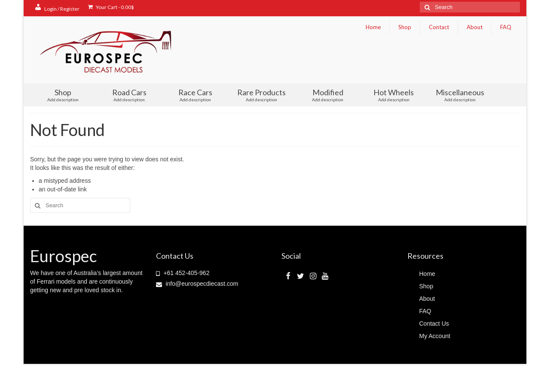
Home (373, 27)
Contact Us (434, 323)
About (475, 27)
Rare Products (262, 95)
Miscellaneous (460, 95)
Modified (328, 95)
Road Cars (129, 95)
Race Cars (195, 95)
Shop (404, 27)
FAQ (505, 27)
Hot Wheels (394, 95)
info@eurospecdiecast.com (197, 283)
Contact (439, 27)
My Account (434, 336)
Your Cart (111, 7)
